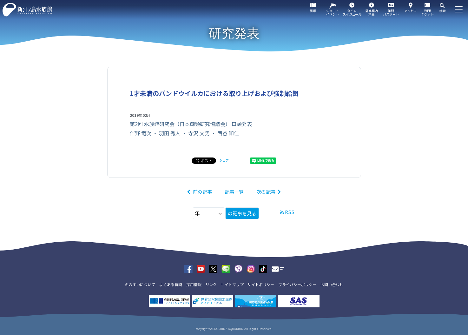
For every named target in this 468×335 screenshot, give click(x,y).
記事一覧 (234, 191)
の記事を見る (242, 213)
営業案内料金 (371, 12)
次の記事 (265, 191)
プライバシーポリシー (297, 284)
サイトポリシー (260, 284)
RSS (289, 212)
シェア (224, 160)
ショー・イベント (332, 12)
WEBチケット (427, 12)
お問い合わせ (331, 284)
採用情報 (193, 284)
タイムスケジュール (352, 12)
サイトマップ (232, 284)
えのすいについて (140, 284)
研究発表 (234, 33)
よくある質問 (170, 284)
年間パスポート (391, 12)
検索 (442, 10)
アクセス (410, 10)
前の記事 (202, 191)
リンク (211, 284)
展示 (313, 10)
